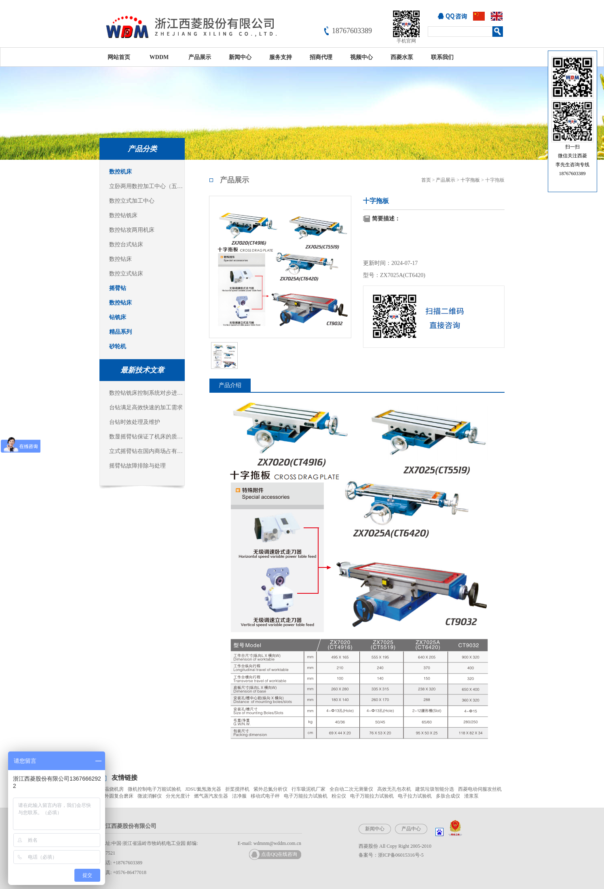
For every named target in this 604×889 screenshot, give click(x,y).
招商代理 (321, 57)
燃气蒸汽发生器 (211, 796)
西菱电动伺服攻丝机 (480, 789)
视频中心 (361, 57)
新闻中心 (240, 57)
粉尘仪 (339, 796)
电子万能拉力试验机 (305, 796)
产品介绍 (230, 385)
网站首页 (119, 57)
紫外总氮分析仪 (270, 789)
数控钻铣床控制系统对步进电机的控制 (146, 393)
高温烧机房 (111, 789)
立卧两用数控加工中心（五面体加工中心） (146, 186)
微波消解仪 (149, 796)
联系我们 (442, 57)
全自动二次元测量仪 (351, 789)
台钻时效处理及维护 (134, 422)
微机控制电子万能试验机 (154, 789)
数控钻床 (120, 259)
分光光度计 (178, 796)
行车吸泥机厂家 (308, 789)
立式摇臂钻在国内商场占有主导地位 (146, 451)
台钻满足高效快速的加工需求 (146, 407)
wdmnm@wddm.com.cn (277, 843)
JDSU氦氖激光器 (203, 789)
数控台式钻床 (126, 244)
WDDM (159, 57)
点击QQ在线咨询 (279, 854)
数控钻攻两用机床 (131, 230)
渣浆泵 (471, 796)
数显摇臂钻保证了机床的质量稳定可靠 (146, 437)
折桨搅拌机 (237, 789)
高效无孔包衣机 (394, 789)
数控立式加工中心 (131, 201)
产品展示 (199, 57)
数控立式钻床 (126, 274)
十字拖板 (470, 180)
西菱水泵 (402, 57)
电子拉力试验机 (415, 796)
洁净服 (239, 796)
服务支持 (280, 57)
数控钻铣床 (123, 215)
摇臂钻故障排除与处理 (137, 466)
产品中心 (411, 829)
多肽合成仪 (448, 796)
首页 (426, 180)
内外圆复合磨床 (116, 796)
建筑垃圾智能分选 (434, 789)
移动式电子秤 (265, 796)
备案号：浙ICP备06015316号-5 (391, 855)
